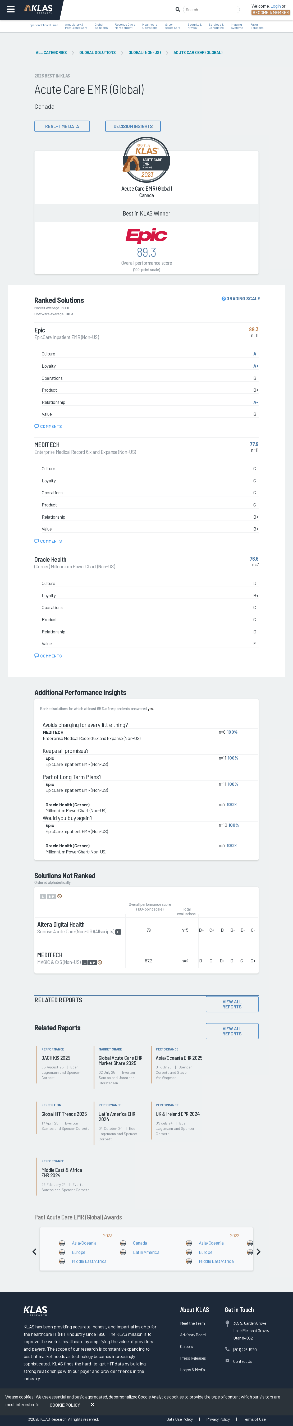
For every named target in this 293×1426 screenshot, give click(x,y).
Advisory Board (193, 1334)
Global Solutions (97, 52)
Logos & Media (192, 1369)
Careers (186, 1346)
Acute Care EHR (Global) (197, 52)
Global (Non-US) (145, 52)
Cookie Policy (65, 1404)
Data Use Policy (179, 1419)
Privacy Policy (218, 1419)
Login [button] (276, 5)
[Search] (211, 9)
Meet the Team (192, 1323)
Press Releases (193, 1357)
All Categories (51, 52)
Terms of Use (254, 1419)
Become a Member (271, 12)
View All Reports (232, 1004)
